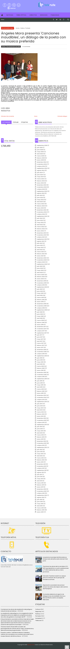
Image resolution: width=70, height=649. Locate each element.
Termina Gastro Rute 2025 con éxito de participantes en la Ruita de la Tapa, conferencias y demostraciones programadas (17, 628)
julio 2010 (39, 499)
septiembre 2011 (41, 470)
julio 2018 (39, 312)
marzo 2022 (40, 227)
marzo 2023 (40, 204)
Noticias (9, 15)
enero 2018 (40, 324)
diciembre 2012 (41, 441)
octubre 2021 (41, 237)
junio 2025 (40, 150)
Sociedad (38, 618)
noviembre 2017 (41, 329)
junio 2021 (40, 245)
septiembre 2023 (42, 191)
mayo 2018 (40, 316)
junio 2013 (40, 429)
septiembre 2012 (42, 447)
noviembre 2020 (42, 260)
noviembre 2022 (42, 212)
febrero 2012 (40, 460)
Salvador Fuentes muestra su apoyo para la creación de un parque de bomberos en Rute (54, 577)
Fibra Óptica (21, 15)
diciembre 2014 (41, 395)
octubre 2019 (41, 285)
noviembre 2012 (41, 443)
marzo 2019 (40, 297)
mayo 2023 (40, 199)
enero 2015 (40, 393)
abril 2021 (39, 249)
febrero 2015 (40, 391)
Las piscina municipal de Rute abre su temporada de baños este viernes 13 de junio (55, 559)
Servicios (43, 15)
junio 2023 (40, 197)
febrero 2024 (41, 181)
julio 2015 (39, 381)
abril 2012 (39, 456)
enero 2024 (40, 183)
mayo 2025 (40, 152)
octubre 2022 (41, 214)
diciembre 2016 (41, 349)
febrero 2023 (41, 206)
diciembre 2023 (41, 185)
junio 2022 (40, 220)
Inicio (2, 19)
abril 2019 (39, 295)
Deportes (38, 611)
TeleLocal (38, 620)
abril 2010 (39, 506)
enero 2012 (40, 462)
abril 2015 (39, 387)
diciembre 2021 (41, 233)
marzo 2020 (40, 274)
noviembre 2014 (41, 397)
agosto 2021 (40, 241)
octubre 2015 (41, 376)
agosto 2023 (40, 193)
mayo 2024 (40, 177)
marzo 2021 (40, 251)
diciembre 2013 (41, 418)
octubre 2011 (40, 468)
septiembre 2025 (42, 145)
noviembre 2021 (41, 235)
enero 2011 (40, 487)
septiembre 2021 (42, 239)
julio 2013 (39, 426)
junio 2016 (40, 360)
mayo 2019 (40, 293)
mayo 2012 (40, 454)
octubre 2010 (41, 493)
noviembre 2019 (41, 283)
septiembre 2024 (42, 168)
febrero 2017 (40, 345)
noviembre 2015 (41, 374)
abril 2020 (40, 272)
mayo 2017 (40, 339)
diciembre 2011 (41, 464)
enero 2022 (40, 231)
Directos (33, 15)
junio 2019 (40, 291)
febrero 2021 (40, 254)
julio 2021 (39, 243)
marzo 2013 (40, 435)
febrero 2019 (40, 299)
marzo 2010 (40, 508)
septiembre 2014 (42, 401)
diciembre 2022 (41, 210)
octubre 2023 (41, 189)
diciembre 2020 (41, 258)
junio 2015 (40, 383)
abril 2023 (40, 202)
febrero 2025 (41, 158)
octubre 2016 (41, 354)
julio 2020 (40, 266)
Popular (15, 122)
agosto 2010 (40, 497)
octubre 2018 (41, 308)
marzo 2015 (40, 389)
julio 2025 (40, 147)
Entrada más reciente (7, 116)
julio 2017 (39, 335)
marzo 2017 (40, 343)
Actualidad (6, 122)
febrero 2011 (40, 485)
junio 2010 (40, 501)
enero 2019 (40, 301)
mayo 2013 (40, 431)
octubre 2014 (41, 399)
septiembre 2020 (42, 264)
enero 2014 (40, 416)
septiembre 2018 (42, 310)
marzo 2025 (40, 156)
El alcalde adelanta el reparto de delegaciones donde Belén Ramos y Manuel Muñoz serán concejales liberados (54, 596)
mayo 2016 (40, 362)
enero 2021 (40, 256)
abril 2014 (40, 410)
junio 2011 (39, 476)
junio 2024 (40, 175)
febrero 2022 (41, 229)
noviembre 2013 (41, 420)
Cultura (37, 609)
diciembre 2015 (41, 372)
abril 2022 (40, 224)
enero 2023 (40, 208)
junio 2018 (40, 314)
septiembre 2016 (42, 356)
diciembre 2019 (41, 281)
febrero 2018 (40, 322)
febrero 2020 (41, 276)
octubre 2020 (41, 262)
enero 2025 (40, 160)
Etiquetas (24, 122)
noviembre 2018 (41, 306)
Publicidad (55, 15)
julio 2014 (39, 404)
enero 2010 (40, 512)
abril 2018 (39, 318)
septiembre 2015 (42, 379)
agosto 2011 (40, 472)
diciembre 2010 (41, 489)
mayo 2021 (40, 247)
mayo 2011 (40, 479)
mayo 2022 (40, 222)
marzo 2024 (40, 179)
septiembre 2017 (42, 333)
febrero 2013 (40, 437)
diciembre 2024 (41, 162)
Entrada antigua (62, 116)
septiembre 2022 (42, 216)
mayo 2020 (40, 270)
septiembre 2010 (42, 495)
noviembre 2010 (41, 491)
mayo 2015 (40, 385)
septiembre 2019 (42, 287)
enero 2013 (40, 439)
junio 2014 (40, 406)
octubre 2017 (40, 331)
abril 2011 (39, 481)
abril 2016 (39, 364)
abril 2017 (39, 341)
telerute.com (30, 644)
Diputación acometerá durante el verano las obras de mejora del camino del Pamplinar (55, 586)
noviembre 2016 (41, 351)
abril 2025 (40, 154)
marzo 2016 (40, 366)
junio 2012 (40, 451)
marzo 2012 (40, 458)
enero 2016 (40, 370)
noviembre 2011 (41, 466)
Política (37, 614)
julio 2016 (39, 358)
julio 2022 (40, 218)
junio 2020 (40, 268)
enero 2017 (40, 347)
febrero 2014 (40, 414)
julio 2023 (40, 195)
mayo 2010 (40, 504)
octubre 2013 (41, 422)
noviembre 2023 (42, 187)
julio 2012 (39, 449)
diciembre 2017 (41, 326)
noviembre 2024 (42, 164)
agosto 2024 (41, 170)
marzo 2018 (40, 320)
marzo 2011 (40, 483)
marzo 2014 (40, 412)
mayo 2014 (40, 408)
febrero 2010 (40, 510)
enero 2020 (40, 279)
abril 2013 (39, 433)
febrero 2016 (40, 368)
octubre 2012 (41, 445)
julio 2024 (40, 172)
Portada (38, 616)
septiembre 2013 (42, 424)
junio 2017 (40, 337)
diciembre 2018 (41, 304)
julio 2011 (39, 474)
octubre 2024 (41, 166)
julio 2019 (39, 289)
